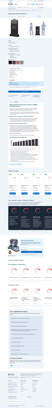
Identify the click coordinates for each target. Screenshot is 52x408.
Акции (21, 384)
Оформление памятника (12, 392)
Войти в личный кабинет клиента (41, 1)
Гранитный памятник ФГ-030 (37, 186)
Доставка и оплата (23, 389)
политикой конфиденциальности (31, 254)
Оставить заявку (31, 251)
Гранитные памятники (12, 382)
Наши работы (19, 7)
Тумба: (9, 40)
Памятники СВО (11, 387)
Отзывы (10, 4)
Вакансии (34, 384)
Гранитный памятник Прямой (13, 186)
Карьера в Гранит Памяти (11, 2)
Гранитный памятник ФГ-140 (25, 186)
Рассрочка (22, 387)
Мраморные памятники (12, 384)
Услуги (21, 386)
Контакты (34, 387)
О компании (11, 0)
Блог (33, 386)
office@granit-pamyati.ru (12, 398)
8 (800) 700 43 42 (39, 4)
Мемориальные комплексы (13, 386)
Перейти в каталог (11, 196)
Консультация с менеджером (16, 164)
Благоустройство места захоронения (12, 390)
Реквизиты (11, 3)
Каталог (11, 7)
